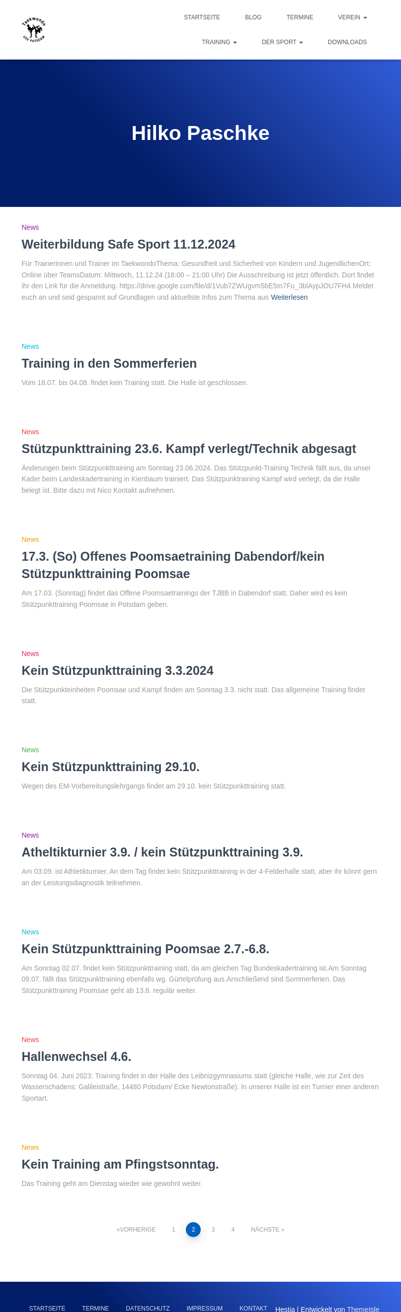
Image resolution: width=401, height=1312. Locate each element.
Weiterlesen (289, 297)
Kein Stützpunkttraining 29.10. (111, 767)
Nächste (265, 1229)
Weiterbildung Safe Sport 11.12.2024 (129, 244)
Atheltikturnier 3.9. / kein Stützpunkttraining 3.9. (163, 852)
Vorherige (138, 1229)
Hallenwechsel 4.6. (77, 1056)
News (30, 227)
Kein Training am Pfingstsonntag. (120, 1164)
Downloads (347, 42)
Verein (352, 17)
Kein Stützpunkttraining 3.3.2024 (118, 670)
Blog (253, 17)
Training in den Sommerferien (109, 363)
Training (219, 42)
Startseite (202, 17)
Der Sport (282, 42)
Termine (299, 17)
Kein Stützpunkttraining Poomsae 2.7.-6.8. (146, 949)
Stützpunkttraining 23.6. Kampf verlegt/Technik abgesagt (189, 449)
